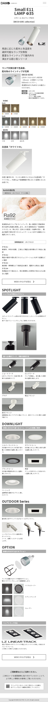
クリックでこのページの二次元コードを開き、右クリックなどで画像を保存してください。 (26, 686)
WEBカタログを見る (22, 281)
